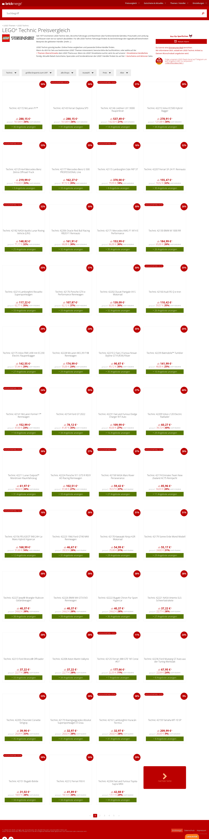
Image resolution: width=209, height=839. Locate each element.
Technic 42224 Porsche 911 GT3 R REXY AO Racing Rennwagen (71, 477)
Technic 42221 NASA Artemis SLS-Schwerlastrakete (165, 599)
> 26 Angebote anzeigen (165, 249)
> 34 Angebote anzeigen (165, 126)
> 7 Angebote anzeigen (117, 677)
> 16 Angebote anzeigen (118, 432)
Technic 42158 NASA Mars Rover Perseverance (117, 477)
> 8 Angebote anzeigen (117, 188)
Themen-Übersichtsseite (48, 53)
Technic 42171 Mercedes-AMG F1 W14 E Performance (117, 232)
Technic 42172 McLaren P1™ (23, 108)
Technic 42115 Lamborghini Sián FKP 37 (118, 169)
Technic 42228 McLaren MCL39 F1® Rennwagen (70, 354)
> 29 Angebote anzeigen (71, 371)
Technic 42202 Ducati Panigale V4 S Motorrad (118, 293)
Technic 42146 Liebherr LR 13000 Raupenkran (118, 109)
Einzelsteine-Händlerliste (137, 53)
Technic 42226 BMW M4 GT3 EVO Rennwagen (71, 599)
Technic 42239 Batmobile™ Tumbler (165, 353)
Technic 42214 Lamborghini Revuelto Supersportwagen (23, 293)
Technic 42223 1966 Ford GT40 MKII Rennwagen (70, 538)
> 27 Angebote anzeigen (23, 371)
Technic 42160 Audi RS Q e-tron (165, 291)
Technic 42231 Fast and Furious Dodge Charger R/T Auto (117, 415)
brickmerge (177, 830)
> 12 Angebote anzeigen (23, 555)
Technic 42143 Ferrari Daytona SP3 (70, 108)
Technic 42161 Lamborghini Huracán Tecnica (117, 721)
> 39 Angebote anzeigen (71, 616)
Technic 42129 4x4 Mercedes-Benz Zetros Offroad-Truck (23, 171)
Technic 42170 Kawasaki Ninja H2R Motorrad (117, 538)
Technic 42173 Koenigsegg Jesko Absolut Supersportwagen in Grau (70, 721)
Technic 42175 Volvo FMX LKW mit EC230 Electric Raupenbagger (23, 354)
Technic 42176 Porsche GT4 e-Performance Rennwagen (70, 293)
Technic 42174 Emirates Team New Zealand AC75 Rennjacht (164, 477)
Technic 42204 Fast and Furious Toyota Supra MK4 (117, 782)
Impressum (201, 830)
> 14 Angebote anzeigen (118, 126)
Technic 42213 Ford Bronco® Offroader (24, 658)
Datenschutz (189, 830)
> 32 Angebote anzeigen (71, 249)
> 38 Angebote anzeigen (23, 616)
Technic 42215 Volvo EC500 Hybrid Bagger (164, 109)
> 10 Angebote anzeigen (165, 371)
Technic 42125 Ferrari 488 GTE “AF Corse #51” (117, 660)
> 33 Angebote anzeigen (71, 188)
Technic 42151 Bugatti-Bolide (23, 781)
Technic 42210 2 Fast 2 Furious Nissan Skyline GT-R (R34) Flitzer (118, 354)
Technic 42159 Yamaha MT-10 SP (164, 720)
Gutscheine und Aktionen (137, 56)
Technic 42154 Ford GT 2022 (70, 414)
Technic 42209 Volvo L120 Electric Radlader (165, 415)
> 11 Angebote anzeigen (165, 494)
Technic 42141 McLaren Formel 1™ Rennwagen (23, 415)
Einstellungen (198, 3)
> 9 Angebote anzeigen (23, 188)
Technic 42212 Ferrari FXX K (71, 781)
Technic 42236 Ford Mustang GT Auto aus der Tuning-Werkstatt (165, 660)
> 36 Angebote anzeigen (118, 616)
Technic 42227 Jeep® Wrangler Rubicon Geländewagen (23, 599)
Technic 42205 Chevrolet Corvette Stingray (24, 721)
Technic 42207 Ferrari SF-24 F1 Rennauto (164, 169)
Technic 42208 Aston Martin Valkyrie (70, 658)
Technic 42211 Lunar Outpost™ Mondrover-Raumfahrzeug (23, 477)
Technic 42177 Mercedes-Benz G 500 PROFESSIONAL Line (71, 171)
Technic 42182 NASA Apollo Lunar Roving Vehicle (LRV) (23, 232)
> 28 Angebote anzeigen (118, 555)
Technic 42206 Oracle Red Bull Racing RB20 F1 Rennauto (70, 232)
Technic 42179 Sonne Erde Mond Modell (164, 536)
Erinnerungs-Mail (176, 47)
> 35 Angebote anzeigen (118, 249)
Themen (178, 3)
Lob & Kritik (192, 836)
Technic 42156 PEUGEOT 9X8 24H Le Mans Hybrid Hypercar (23, 538)
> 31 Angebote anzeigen (71, 126)
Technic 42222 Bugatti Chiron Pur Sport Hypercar (118, 599)
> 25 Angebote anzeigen (23, 249)
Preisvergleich (131, 3)
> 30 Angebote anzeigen (23, 126)
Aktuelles (153, 3)
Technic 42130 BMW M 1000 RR (165, 230)
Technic (9, 72)
